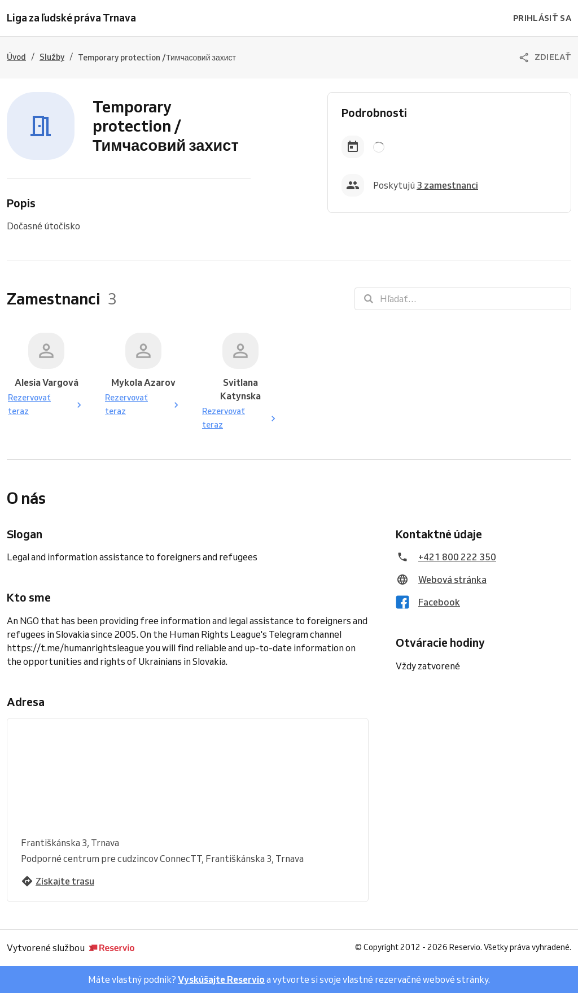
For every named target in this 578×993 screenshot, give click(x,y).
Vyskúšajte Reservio (221, 979)
